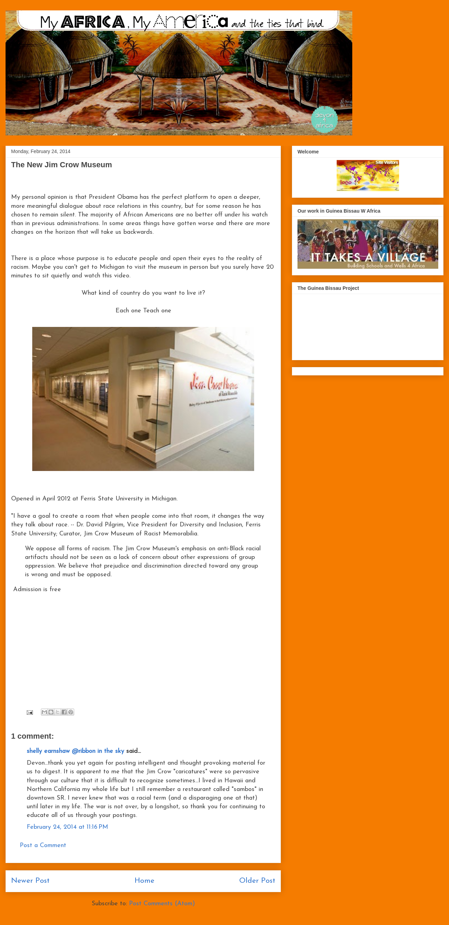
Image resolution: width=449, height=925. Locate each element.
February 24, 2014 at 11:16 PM (67, 827)
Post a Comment (43, 845)
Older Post (257, 880)
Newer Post (30, 880)
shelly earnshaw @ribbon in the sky (75, 751)
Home (144, 880)
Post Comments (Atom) (162, 903)
